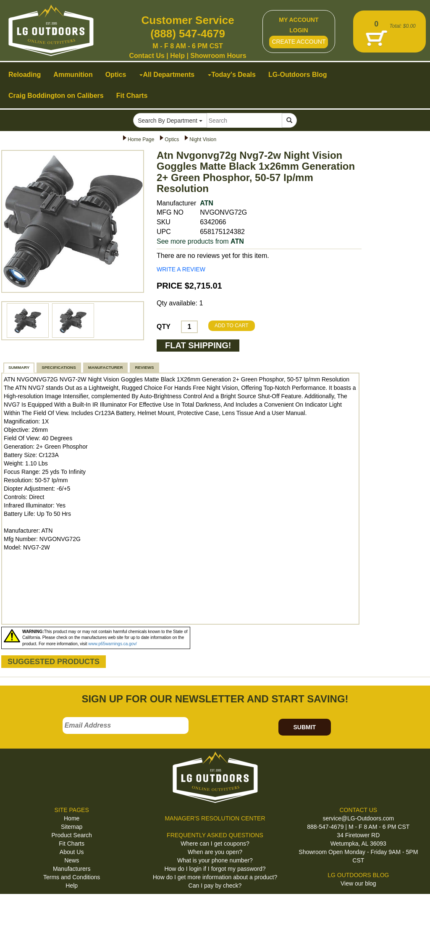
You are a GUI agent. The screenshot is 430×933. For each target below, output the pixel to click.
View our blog (358, 883)
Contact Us (146, 55)
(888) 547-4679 (187, 33)
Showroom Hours (218, 55)
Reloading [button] (24, 74)
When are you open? (215, 852)
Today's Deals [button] (232, 74)
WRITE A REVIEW (181, 269)
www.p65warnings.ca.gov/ (112, 643)
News (71, 860)
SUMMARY (18, 367)
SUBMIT (304, 727)
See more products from (200, 241)
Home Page (141, 139)
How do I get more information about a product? (215, 877)
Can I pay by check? (215, 885)
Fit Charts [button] (132, 95)
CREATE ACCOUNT (298, 41)
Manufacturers (71, 868)
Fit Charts (71, 843)
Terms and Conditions (71, 877)
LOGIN (298, 30)
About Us (72, 852)
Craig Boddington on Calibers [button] (56, 95)
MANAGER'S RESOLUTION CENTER (215, 818)
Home (71, 818)
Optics (172, 139)
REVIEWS (144, 367)
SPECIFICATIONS (59, 367)
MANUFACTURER (105, 367)
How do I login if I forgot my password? (214, 868)
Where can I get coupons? (215, 843)
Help (177, 55)
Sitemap (71, 826)
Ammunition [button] (72, 74)
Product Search (71, 835)
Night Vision (202, 139)
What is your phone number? (215, 860)
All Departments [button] (166, 74)
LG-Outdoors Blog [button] (297, 74)
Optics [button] (115, 74)
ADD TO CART (232, 326)
